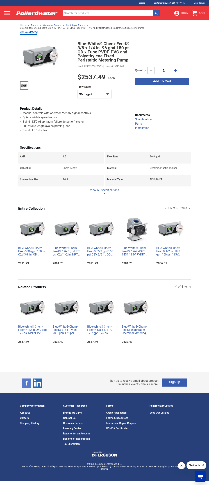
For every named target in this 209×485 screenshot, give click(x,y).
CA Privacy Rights (177, 466)
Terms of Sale (47, 466)
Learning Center (72, 428)
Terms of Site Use (30, 466)
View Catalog (199, 3)
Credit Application (116, 412)
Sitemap (104, 469)
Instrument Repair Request (121, 423)
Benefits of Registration (76, 438)
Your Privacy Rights (158, 466)
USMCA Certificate (117, 428)
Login (181, 13)
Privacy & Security (88, 466)
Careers (24, 418)
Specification (143, 119)
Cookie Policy (104, 466)
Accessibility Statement (66, 466)
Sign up (174, 382)
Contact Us (69, 418)
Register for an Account (76, 433)
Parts (138, 123)
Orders (142, 3)
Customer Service (73, 423)
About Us (25, 412)
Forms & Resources (117, 418)
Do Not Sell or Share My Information (130, 466)
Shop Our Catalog (159, 412)
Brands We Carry (72, 412)
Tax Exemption (71, 444)
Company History (29, 423)
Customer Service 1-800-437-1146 (169, 3)
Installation (142, 128)
